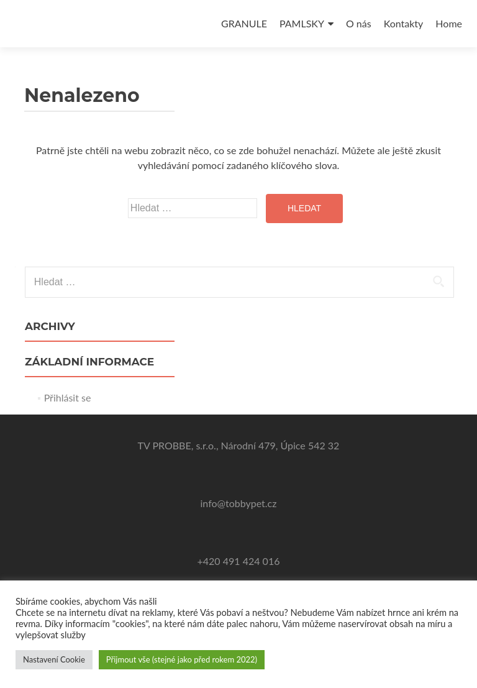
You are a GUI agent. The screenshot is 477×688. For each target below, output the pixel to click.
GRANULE (244, 23)
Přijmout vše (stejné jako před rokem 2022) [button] (181, 659)
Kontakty (404, 23)
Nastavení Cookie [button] (54, 659)
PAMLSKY (301, 23)
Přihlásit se (67, 397)
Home (448, 23)
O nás (358, 23)
